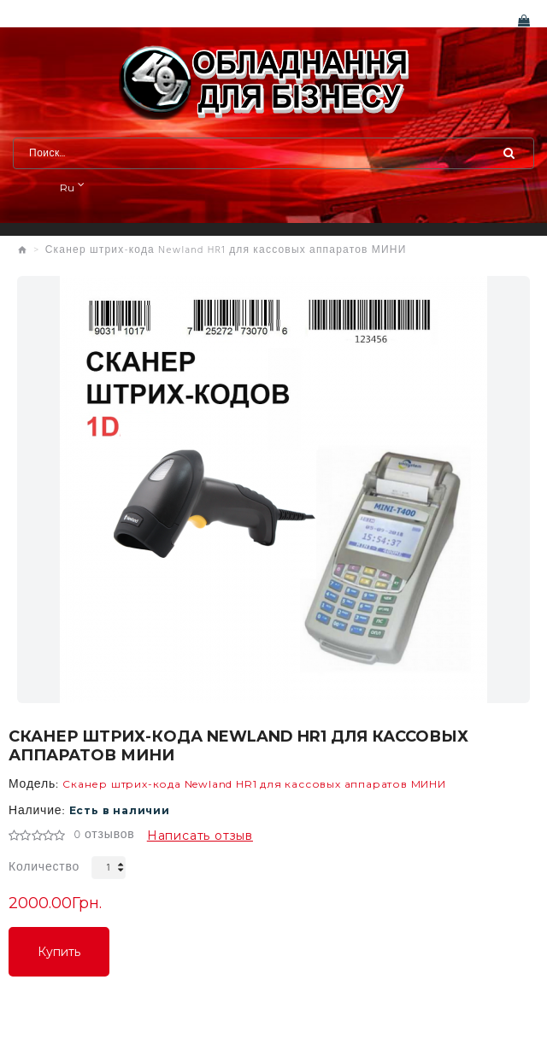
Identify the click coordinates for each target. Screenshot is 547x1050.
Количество (44, 867)
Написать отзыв (200, 835)
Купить (59, 951)
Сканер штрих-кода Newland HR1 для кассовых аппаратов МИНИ (226, 250)
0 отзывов (104, 835)
